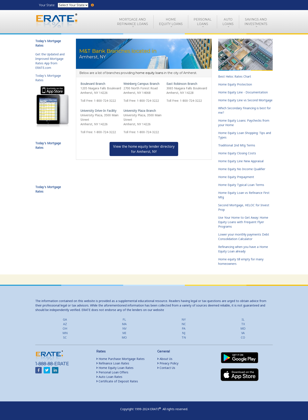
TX (243, 324)
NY (184, 319)
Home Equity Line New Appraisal (241, 161)
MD (243, 328)
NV (124, 328)
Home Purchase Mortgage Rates (120, 359)
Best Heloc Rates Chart (234, 76)
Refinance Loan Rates (112, 363)
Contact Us (166, 368)
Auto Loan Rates (109, 377)
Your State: (47, 5)
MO (124, 337)
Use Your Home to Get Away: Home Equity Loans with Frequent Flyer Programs (243, 221)
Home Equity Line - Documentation (243, 92)
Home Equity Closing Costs (237, 153)
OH (65, 328)
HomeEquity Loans (171, 22)
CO (243, 337)
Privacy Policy (167, 363)
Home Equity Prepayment (236, 177)
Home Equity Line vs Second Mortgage (245, 100)
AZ (65, 324)
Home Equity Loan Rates (114, 368)
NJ (183, 333)
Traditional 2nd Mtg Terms (236, 145)
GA (65, 319)
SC (65, 337)
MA (124, 324)
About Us (164, 359)
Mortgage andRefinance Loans (132, 22)
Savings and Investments (255, 22)
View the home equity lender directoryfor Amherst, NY (144, 149)
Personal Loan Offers (112, 372)
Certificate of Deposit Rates (117, 381)
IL (243, 319)
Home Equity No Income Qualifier (241, 169)
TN (184, 337)
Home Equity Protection (235, 84)
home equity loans (149, 73)
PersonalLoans (203, 22)
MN (65, 333)
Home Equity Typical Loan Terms (241, 185)
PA (183, 328)
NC (184, 324)
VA (243, 333)
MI (124, 333)
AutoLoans (228, 22)
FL (124, 319)
